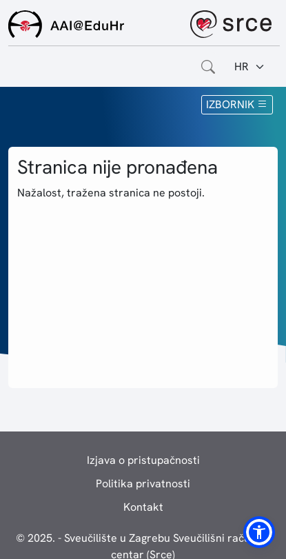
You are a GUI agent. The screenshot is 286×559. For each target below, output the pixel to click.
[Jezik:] (250, 66)
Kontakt (143, 507)
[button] (259, 532)
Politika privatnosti (143, 483)
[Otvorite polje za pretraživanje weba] (208, 67)
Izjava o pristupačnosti (143, 460)
